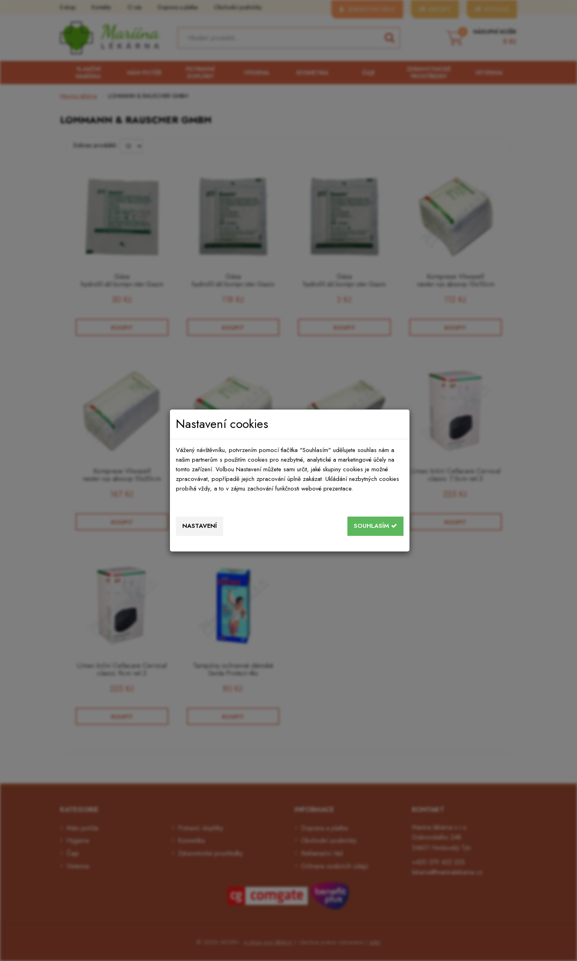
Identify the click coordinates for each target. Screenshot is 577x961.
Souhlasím (375, 525)
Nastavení (199, 525)
